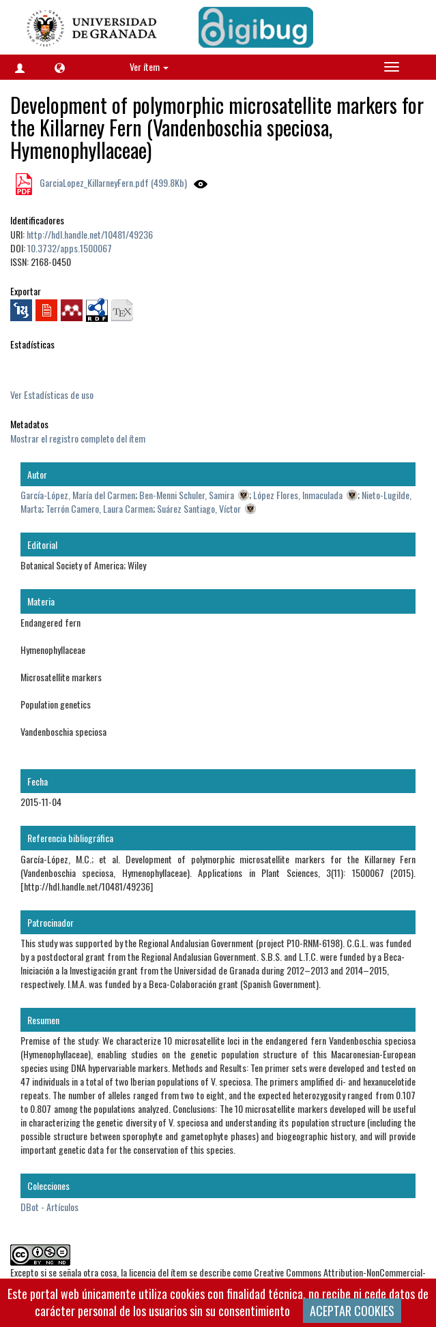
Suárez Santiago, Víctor (199, 508)
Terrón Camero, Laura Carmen (99, 508)
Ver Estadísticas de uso (51, 394)
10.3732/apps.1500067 (69, 248)
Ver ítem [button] (149, 66)
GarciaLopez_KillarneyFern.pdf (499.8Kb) (112, 182)
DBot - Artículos (49, 1206)
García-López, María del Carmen (77, 495)
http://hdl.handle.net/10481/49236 (90, 234)
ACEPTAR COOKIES (352, 1310)
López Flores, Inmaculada (298, 495)
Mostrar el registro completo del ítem (77, 438)
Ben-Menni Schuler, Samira (186, 495)
